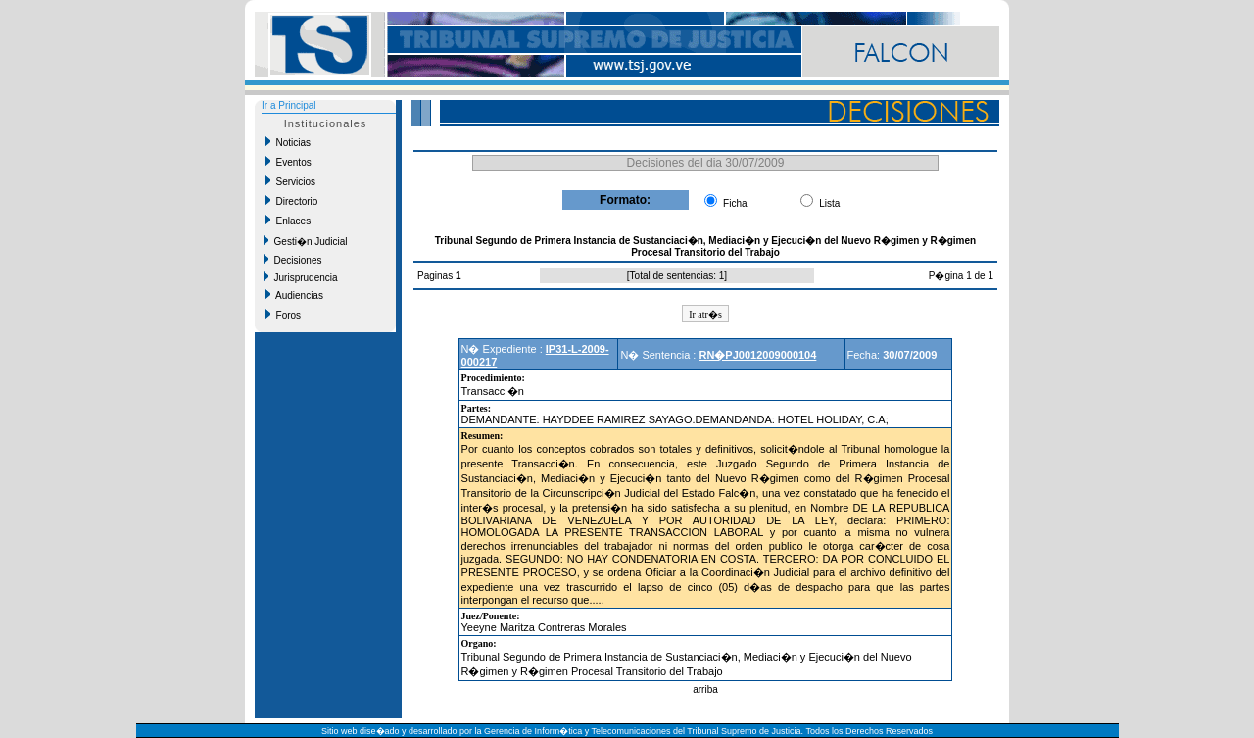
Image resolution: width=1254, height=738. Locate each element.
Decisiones (292, 260)
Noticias (288, 142)
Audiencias (294, 295)
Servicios (290, 181)
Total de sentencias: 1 (677, 276)
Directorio (291, 201)
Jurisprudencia (301, 277)
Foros (283, 314)
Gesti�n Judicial (306, 241)
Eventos (288, 162)
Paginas (436, 276)
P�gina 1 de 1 (961, 276)
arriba (705, 689)
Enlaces (288, 220)
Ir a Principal (289, 105)
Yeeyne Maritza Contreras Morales (544, 627)
